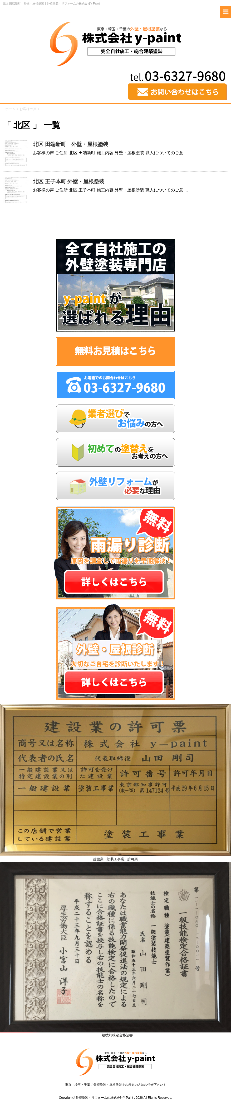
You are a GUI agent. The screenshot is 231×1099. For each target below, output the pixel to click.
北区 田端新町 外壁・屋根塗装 (70, 144)
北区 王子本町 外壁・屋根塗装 (68, 181)
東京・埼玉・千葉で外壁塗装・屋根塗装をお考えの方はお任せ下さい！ (115, 1085)
